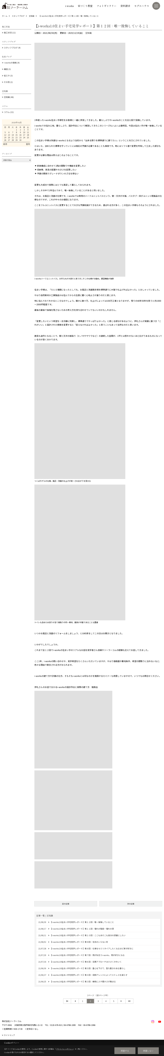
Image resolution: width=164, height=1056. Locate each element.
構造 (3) (7, 69)
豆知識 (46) (9, 97)
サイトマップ (9, 1035)
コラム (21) (9, 112)
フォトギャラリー (106, 6)
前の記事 (65, 903)
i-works (69, 6)
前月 (5, 144)
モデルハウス (141, 6)
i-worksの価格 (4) (11, 62)
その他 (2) (8, 82)
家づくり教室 (85, 6)
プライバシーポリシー (64, 1049)
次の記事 (130, 903)
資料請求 (125, 6)
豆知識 (88, 32)
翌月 (28, 144)
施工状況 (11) (10, 32)
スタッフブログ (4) (12, 47)
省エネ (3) (8, 75)
